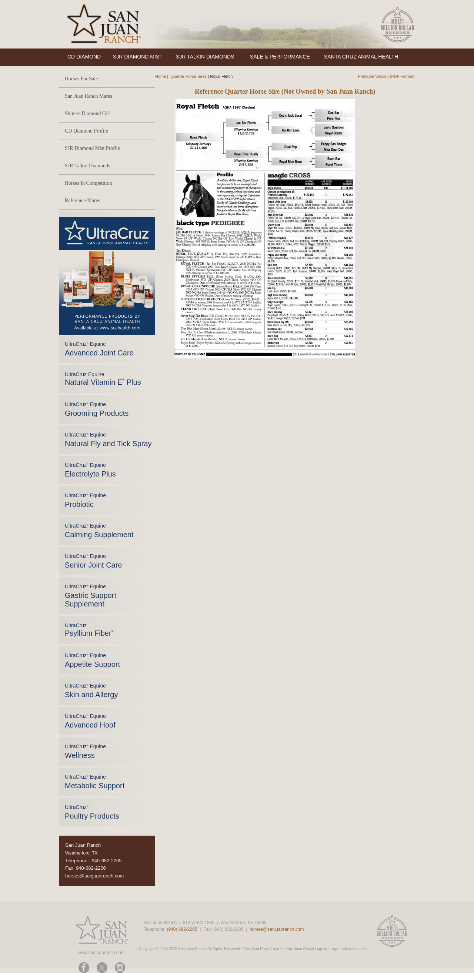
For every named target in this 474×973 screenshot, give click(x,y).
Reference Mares (82, 200)
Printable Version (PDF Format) (386, 76)
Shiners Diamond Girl (88, 113)
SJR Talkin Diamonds (87, 165)
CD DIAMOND (84, 57)
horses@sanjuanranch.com (94, 876)
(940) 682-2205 (182, 929)
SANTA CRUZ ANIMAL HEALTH (361, 57)
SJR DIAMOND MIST (138, 57)
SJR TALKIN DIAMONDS (205, 57)
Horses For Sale (81, 78)
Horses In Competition (88, 183)
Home (160, 76)
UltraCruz (89, 629)
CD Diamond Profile (86, 131)
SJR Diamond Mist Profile (92, 148)
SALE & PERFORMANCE (280, 57)
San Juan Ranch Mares (88, 96)
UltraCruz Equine (103, 378)
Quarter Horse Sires (188, 76)
